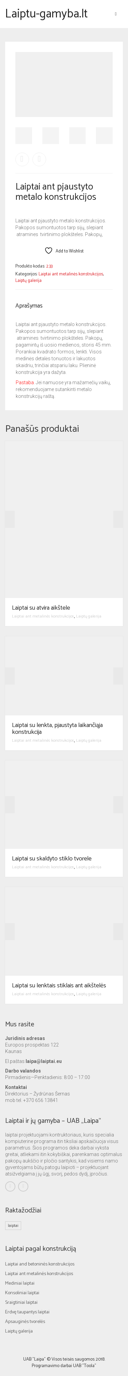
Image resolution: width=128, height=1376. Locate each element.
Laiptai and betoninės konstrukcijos (39, 1264)
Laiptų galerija (28, 280)
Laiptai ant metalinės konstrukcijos (71, 274)
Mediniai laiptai (19, 1283)
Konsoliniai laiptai (22, 1293)
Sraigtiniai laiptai (21, 1303)
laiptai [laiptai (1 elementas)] (13, 1225)
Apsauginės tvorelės (25, 1322)
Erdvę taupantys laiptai (27, 1312)
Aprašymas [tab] (29, 306)
